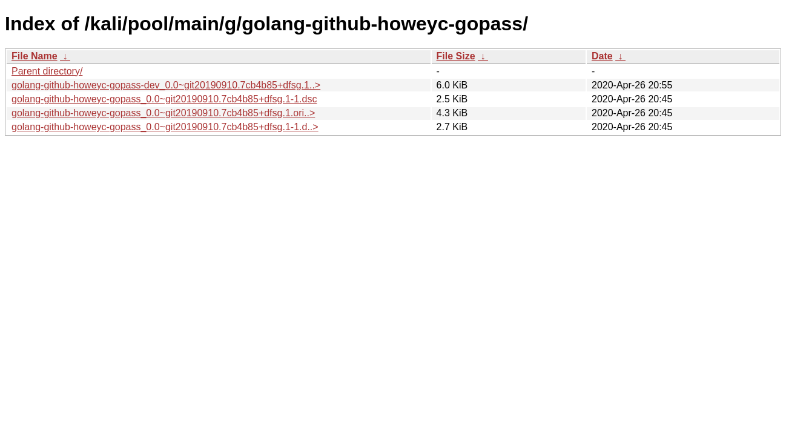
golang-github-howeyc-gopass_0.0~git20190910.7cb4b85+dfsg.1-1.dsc (164, 99)
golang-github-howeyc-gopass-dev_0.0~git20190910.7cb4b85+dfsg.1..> (166, 85)
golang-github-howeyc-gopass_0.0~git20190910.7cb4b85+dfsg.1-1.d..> (165, 127)
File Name (35, 56)
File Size (456, 56)
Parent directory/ (47, 71)
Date (602, 56)
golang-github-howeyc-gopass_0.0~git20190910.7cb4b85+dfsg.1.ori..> (163, 113)
